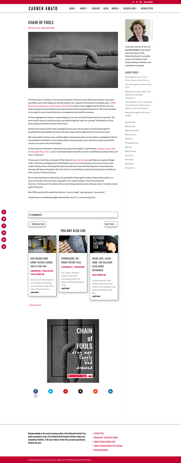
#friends (129, 138)
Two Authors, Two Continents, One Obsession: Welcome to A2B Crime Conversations (138, 105)
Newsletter (147, 9)
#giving (128, 147)
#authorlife (67, 267)
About (83, 9)
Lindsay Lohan (103, 148)
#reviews (129, 159)
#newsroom (79, 267)
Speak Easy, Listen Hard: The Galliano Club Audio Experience (138, 94)
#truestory (130, 167)
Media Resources (101, 449)
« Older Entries (34, 305)
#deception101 (132, 130)
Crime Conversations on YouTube (108, 445)
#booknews (48, 28)
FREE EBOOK (148, 2)
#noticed (129, 155)
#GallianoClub (37, 274)
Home (72, 9)
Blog (106, 9)
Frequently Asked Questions (106, 437)
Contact (96, 9)
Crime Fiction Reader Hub (104, 441)
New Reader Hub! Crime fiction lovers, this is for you (41, 262)
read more (34, 292)
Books (115, 9)
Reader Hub (130, 9)
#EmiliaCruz (47, 270)
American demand (80, 160)
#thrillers (129, 163)
